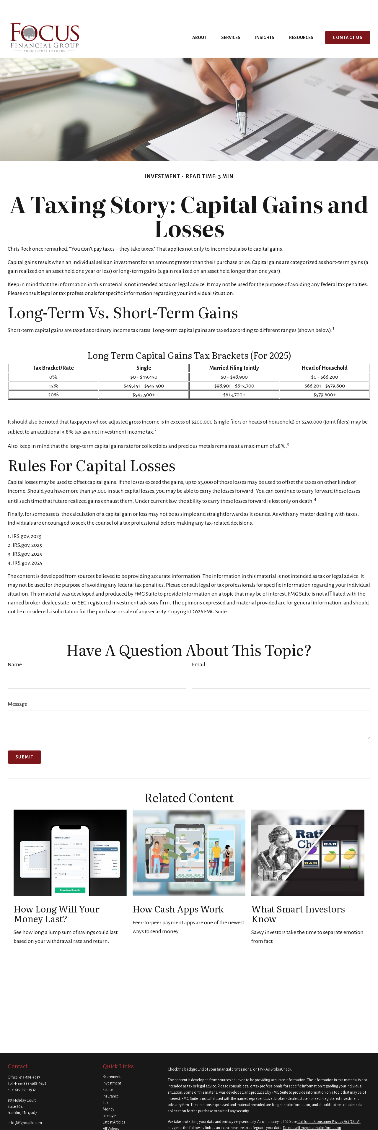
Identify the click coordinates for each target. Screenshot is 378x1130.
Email (198, 647)
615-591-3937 (29, 1060)
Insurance (111, 1079)
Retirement (111, 1059)
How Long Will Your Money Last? (57, 895)
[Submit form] (24, 739)
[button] (199, 20)
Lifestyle (109, 1098)
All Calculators (114, 1118)
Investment (112, 1065)
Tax (105, 1085)
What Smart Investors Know (298, 895)
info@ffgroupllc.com (25, 1105)
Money (108, 1092)
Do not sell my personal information (312, 1110)
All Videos (111, 1111)
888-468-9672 (34, 1066)
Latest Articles (114, 1105)
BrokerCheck (281, 1052)
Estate (108, 1072)
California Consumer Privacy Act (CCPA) (329, 1104)
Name (15, 647)
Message (17, 686)
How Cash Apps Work (178, 890)
